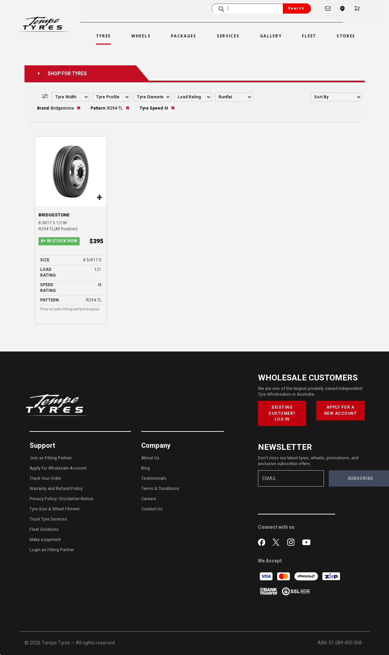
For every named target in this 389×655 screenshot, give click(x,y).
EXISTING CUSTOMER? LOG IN (282, 413)
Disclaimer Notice (76, 499)
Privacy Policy (43, 499)
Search (296, 8)
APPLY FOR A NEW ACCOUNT (340, 410)
